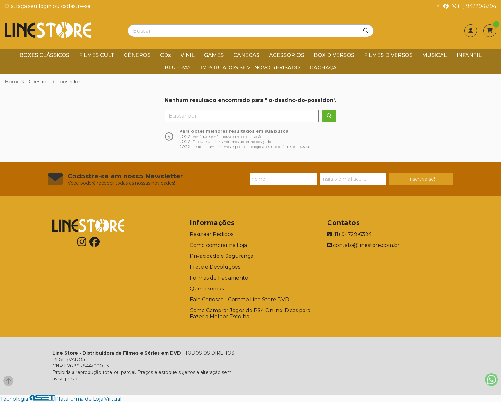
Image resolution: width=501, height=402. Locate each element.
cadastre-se (75, 6)
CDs (165, 55)
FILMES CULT (96, 55)
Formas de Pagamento (219, 278)
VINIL (188, 55)
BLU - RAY (178, 68)
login (46, 6)
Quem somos (207, 289)
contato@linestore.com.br (363, 245)
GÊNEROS (137, 55)
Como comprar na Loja (218, 245)
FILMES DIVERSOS (388, 55)
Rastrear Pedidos (211, 234)
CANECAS (246, 55)
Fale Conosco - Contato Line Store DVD (239, 299)
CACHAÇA (323, 68)
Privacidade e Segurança (221, 256)
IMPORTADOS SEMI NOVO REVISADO (250, 68)
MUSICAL (434, 55)
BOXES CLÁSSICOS (44, 55)
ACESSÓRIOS (286, 55)
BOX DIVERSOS (334, 55)
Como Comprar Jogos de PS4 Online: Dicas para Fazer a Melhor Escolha (250, 313)
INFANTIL (469, 55)
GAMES (214, 55)
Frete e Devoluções (215, 267)
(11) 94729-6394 (474, 6)
